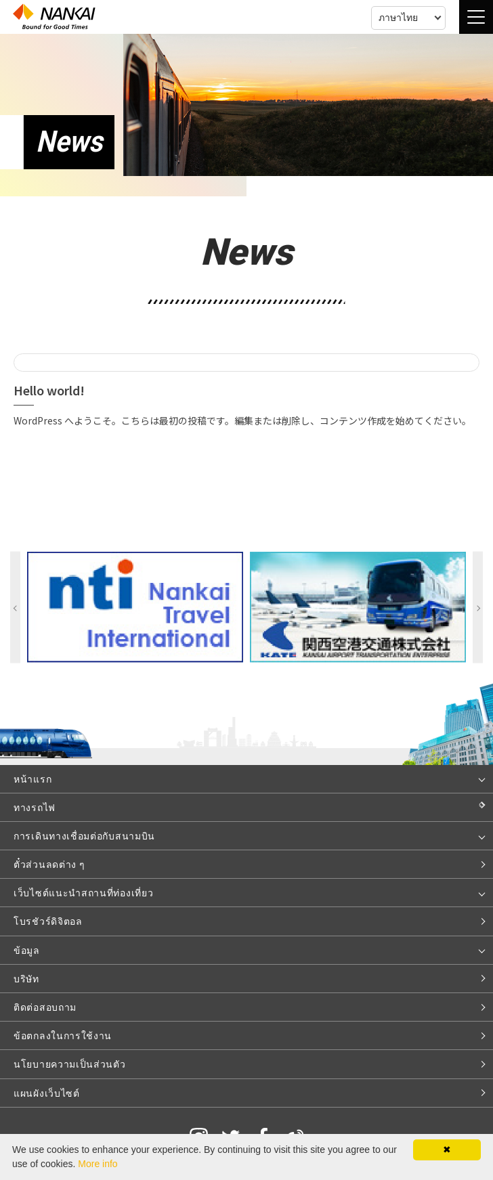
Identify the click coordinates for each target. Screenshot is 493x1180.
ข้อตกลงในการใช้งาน (63, 1035)
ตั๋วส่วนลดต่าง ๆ (49, 864)
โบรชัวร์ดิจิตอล (48, 920)
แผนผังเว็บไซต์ (47, 1092)
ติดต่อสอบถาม (45, 1006)
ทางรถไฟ (35, 807)
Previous (15, 607)
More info (97, 1163)
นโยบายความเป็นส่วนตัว (70, 1063)
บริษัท (26, 978)
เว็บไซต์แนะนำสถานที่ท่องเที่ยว (83, 892)
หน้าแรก (32, 778)
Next (478, 607)
